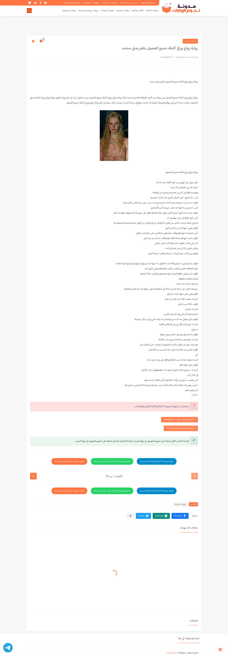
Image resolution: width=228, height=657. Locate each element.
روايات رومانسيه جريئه (88, 11)
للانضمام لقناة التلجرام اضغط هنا (181, 428)
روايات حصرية (122, 11)
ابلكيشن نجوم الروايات (71, 3)
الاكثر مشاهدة (137, 11)
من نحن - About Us (129, 3)
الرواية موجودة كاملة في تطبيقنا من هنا (69, 461)
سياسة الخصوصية (148, 3)
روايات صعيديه (69, 11)
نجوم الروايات (171, 653)
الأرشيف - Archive (91, 3)
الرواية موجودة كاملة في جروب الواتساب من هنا (112, 461)
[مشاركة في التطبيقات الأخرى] (130, 516)
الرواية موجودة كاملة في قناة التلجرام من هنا (156, 461)
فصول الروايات (107, 11)
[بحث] (29, 10)
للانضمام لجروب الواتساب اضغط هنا (179, 419)
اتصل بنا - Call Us (110, 3)
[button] (180, 516)
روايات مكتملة (152, 11)
